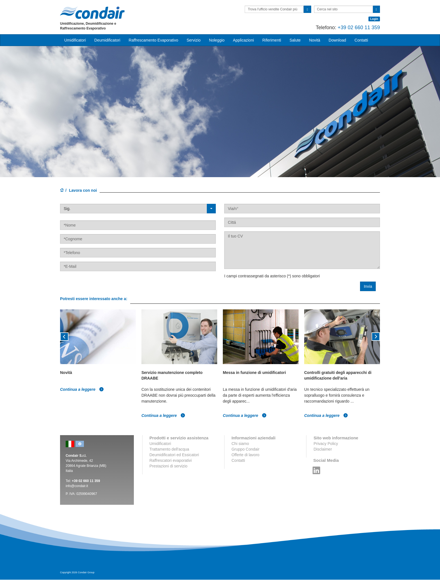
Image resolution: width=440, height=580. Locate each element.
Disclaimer (322, 449)
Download (337, 40)
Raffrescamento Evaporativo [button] (153, 40)
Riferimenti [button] (271, 40)
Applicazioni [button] (243, 40)
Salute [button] (295, 40)
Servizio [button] (194, 40)
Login (374, 18)
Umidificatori (160, 443)
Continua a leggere (82, 389)
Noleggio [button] (216, 40)
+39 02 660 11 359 (359, 27)
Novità (314, 40)
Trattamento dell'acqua (169, 449)
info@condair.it (77, 486)
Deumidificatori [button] (107, 40)
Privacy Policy (325, 443)
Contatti (238, 460)
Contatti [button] (361, 40)
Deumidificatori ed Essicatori (174, 455)
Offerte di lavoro (245, 455)
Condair (92, 12)
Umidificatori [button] (75, 40)
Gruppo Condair (246, 449)
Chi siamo (240, 443)
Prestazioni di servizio (168, 466)
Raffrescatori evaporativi (171, 460)
